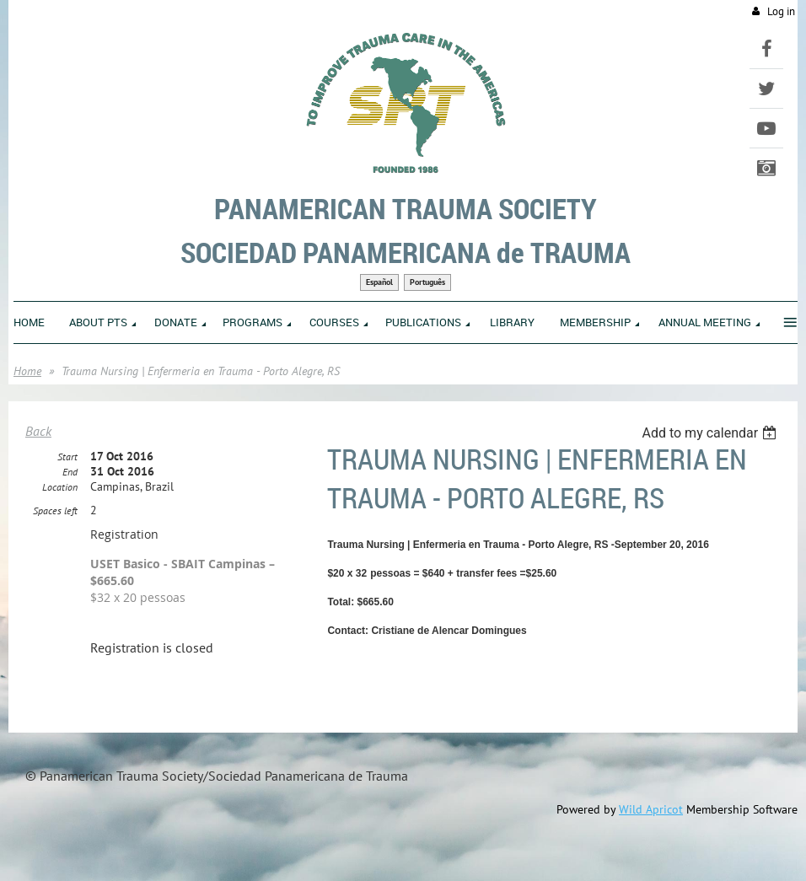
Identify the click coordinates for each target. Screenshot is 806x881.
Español (379, 282)
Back (38, 430)
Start (67, 456)
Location (60, 487)
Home (27, 371)
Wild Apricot (651, 809)
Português (427, 282)
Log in (781, 11)
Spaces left (55, 510)
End (70, 471)
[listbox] (711, 432)
